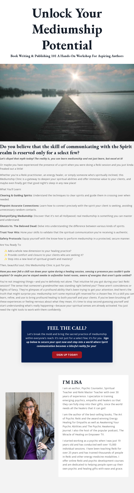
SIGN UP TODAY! (67, 354)
